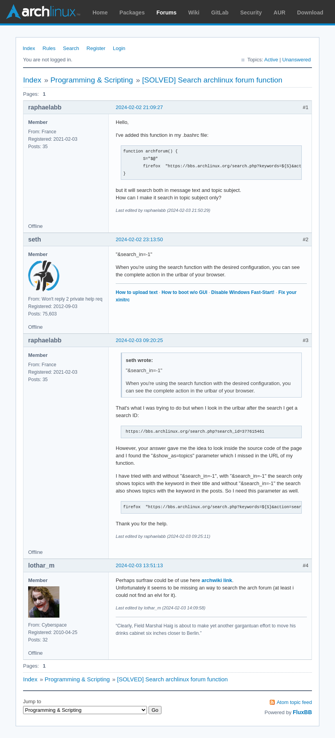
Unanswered (296, 60)
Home (100, 12)
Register (95, 48)
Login (119, 48)
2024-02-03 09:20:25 (139, 340)
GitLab (219, 12)
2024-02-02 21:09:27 (139, 107)
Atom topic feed (294, 702)
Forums (166, 12)
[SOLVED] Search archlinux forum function (212, 80)
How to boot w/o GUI (184, 292)
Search (71, 48)
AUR (279, 12)
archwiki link (217, 580)
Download (310, 12)
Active (271, 60)
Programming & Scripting (91, 80)
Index (29, 48)
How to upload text (137, 292)
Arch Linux (43, 12)
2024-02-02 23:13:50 (139, 239)
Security (251, 12)
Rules (49, 48)
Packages (132, 12)
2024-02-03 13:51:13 (139, 565)
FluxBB (302, 712)
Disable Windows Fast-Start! (242, 292)
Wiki (194, 12)
